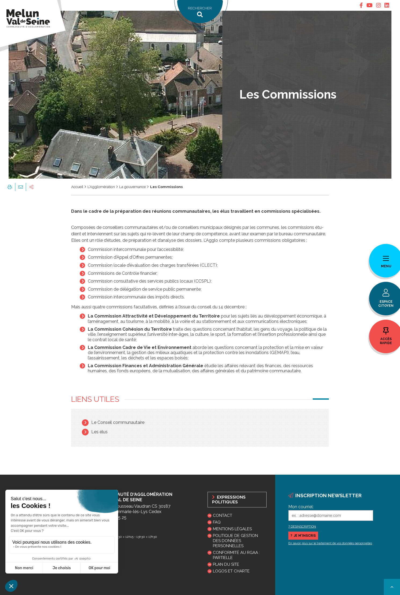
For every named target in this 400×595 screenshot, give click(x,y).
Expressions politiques (229, 500)
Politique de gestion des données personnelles (235, 540)
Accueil (77, 187)
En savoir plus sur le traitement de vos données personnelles (330, 543)
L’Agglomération (101, 187)
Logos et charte (231, 571)
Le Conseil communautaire (117, 422)
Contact (222, 515)
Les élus (99, 431)
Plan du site (226, 564)
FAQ (217, 522)
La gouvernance (132, 187)
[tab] (361, 5)
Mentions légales (232, 529)
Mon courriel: (301, 506)
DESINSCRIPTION (303, 526)
